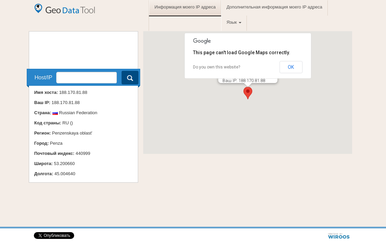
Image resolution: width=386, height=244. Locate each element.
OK (291, 67)
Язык (234, 22)
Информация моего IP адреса (185, 6)
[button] (247, 93)
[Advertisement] (74, 48)
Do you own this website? (216, 67)
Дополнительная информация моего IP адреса (274, 6)
